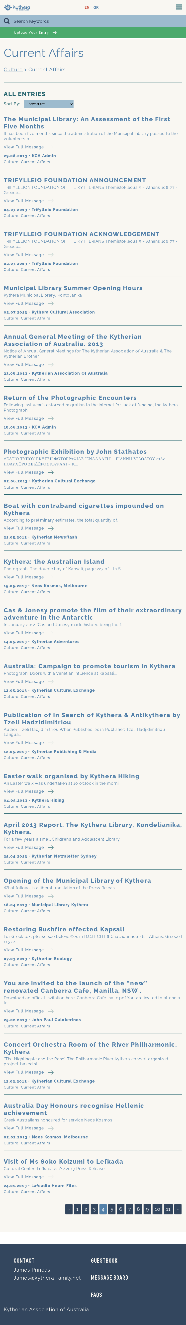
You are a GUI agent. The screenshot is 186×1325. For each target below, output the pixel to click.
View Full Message (29, 147)
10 (157, 1209)
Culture (13, 70)
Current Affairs (35, 162)
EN (87, 7)
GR (96, 7)
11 (168, 1209)
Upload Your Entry (35, 32)
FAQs (96, 1295)
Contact (24, 1261)
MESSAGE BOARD (109, 1278)
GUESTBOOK (104, 1261)
